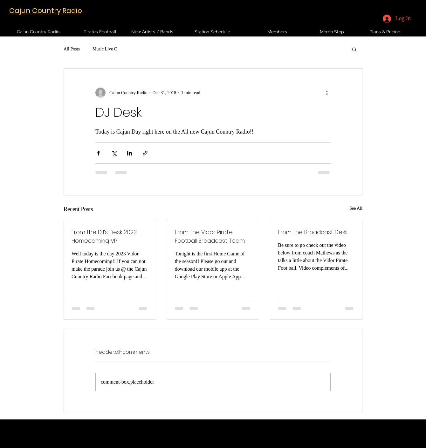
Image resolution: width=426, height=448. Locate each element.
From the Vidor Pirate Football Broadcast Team (210, 236)
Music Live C (105, 49)
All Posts (72, 49)
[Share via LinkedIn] (130, 153)
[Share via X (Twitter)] (114, 153)
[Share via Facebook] (98, 153)
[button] (354, 49)
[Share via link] (145, 153)
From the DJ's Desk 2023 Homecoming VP (104, 236)
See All (355, 208)
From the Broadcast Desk (312, 232)
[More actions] (327, 92)
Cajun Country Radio (45, 11)
